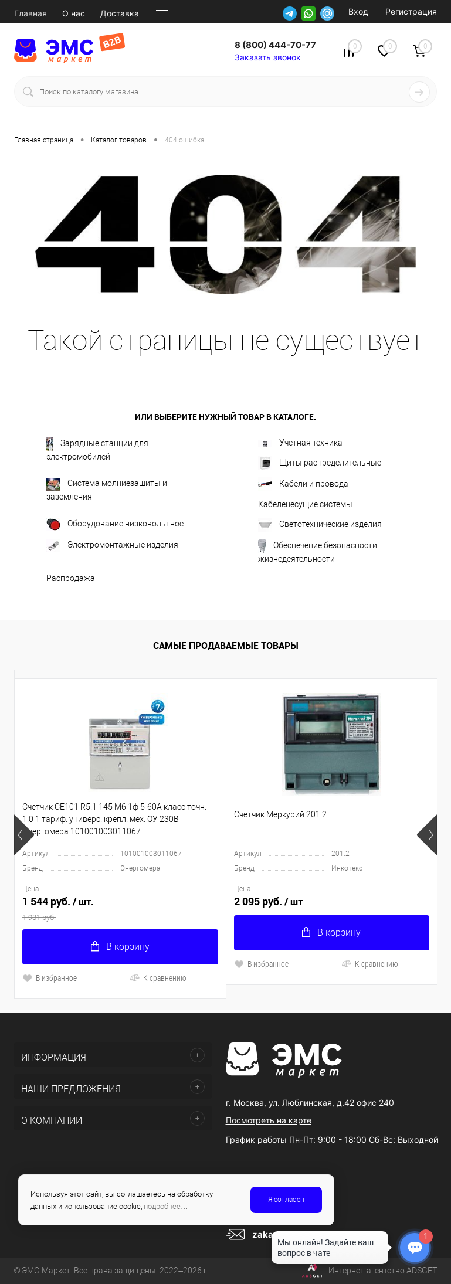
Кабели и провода (303, 484)
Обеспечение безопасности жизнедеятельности (317, 551)
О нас (73, 13)
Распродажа (70, 578)
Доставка (119, 13)
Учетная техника (300, 442)
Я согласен (286, 1199)
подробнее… (166, 1206)
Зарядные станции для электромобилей (97, 449)
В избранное (49, 977)
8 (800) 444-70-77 (275, 44)
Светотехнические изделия (320, 525)
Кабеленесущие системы (305, 504)
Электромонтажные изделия (112, 545)
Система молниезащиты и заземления (106, 489)
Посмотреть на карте (268, 1120)
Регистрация (411, 11)
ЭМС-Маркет (46, 1270)
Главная (30, 13)
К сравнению (158, 977)
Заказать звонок (268, 57)
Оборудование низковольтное (115, 524)
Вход (358, 11)
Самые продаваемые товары (226, 645)
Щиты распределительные (319, 463)
